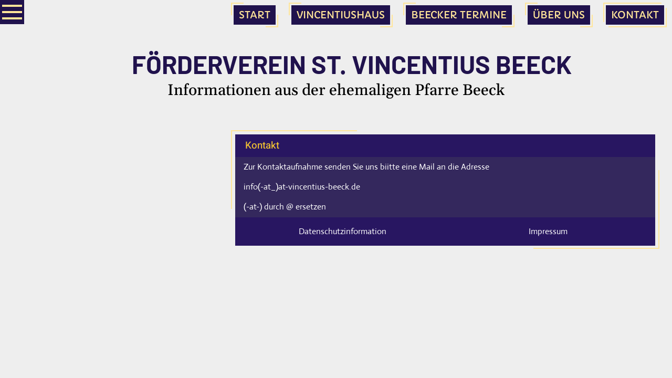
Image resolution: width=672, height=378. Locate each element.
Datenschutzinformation (342, 231)
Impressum (548, 231)
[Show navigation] (12, 12)
